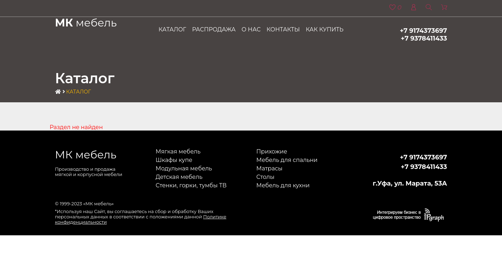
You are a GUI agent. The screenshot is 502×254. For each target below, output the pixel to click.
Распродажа (214, 29)
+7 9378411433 (424, 38)
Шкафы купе (174, 160)
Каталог (172, 29)
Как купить (324, 29)
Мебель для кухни (283, 185)
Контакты (283, 29)
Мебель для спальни (287, 160)
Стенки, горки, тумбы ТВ (191, 185)
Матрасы (269, 168)
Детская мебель (179, 177)
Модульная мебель (184, 168)
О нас (251, 29)
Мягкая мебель (178, 151)
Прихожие (271, 151)
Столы (265, 177)
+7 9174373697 (423, 31)
